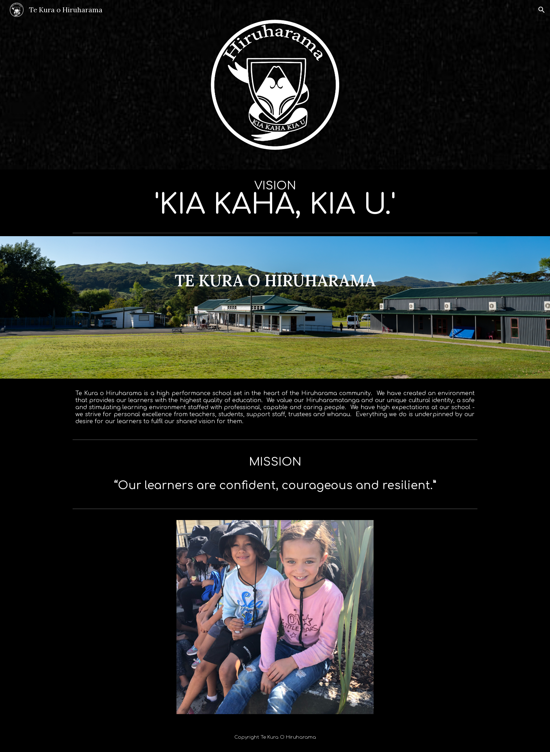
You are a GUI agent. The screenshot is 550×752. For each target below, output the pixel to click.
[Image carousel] (275, 617)
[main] (275, 199)
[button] (541, 9)
